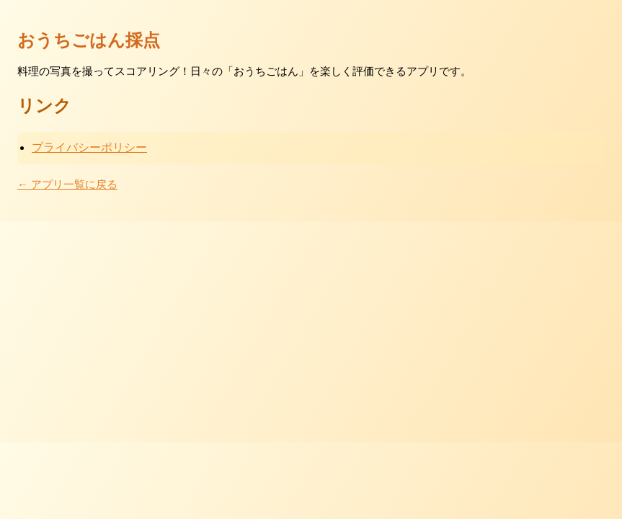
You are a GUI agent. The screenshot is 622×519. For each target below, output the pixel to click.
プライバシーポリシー (89, 147)
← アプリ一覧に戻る (67, 184)
